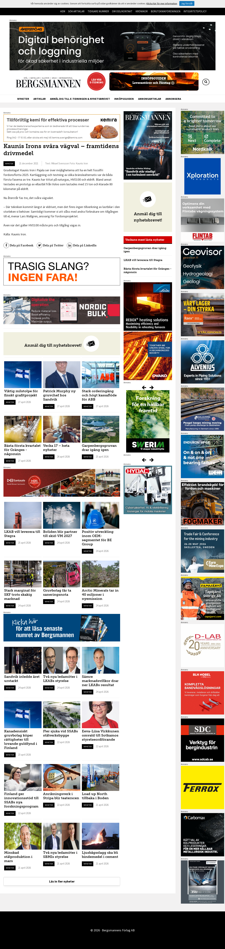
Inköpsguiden (124, 98)
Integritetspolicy (194, 11)
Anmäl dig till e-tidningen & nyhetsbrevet (80, 98)
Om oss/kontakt (122, 11)
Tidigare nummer (98, 11)
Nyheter (23, 98)
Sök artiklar (76, 11)
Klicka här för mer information (161, 3)
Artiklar (39, 98)
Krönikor (142, 11)
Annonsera (173, 98)
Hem (62, 11)
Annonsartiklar (149, 98)
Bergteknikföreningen (165, 11)
